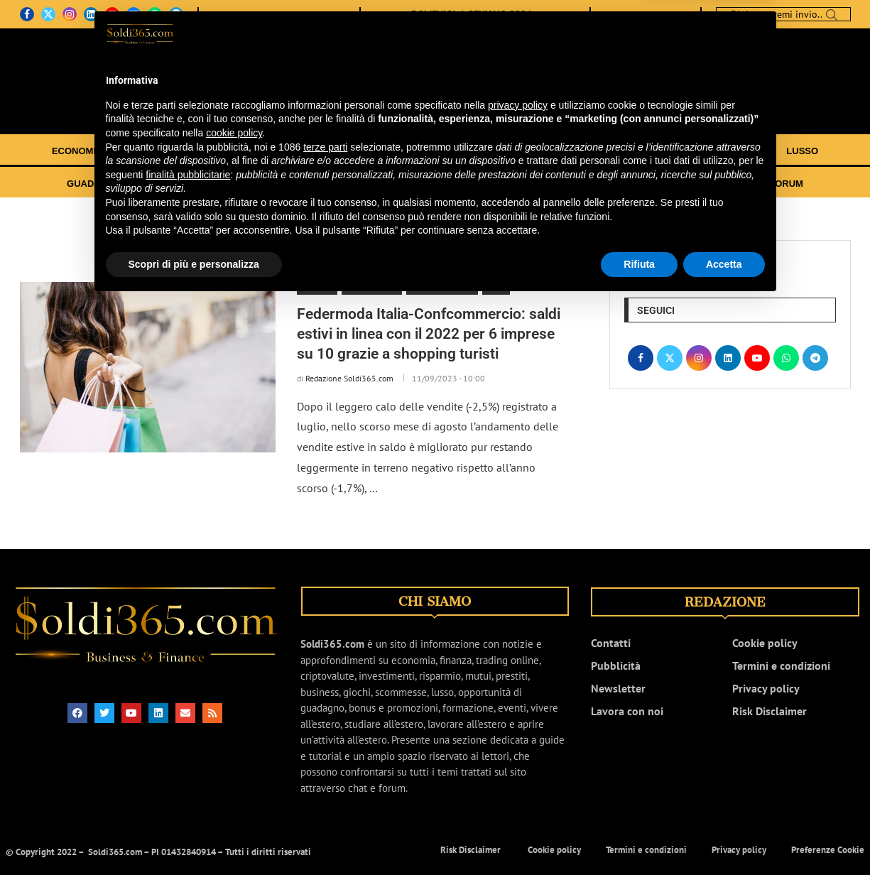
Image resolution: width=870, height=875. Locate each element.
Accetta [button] (724, 836)
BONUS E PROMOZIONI (213, 183)
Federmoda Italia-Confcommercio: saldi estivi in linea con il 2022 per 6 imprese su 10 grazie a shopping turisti (428, 334)
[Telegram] (176, 14)
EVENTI (648, 183)
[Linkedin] (91, 14)
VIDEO (696, 183)
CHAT (739, 183)
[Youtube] (112, 14)
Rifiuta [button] (639, 836)
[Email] (133, 14)
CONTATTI (274, 14)
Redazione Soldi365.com (349, 378)
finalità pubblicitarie (188, 747)
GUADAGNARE (100, 183)
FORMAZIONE (321, 183)
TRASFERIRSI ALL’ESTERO (440, 183)
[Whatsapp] (155, 14)
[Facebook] (27, 14)
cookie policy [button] (234, 705)
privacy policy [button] (518, 677)
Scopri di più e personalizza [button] (194, 836)
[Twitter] (48, 14)
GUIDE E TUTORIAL (570, 183)
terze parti (325, 718)
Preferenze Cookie (827, 850)
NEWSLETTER (322, 14)
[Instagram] (69, 14)
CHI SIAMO (233, 14)
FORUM (786, 183)
